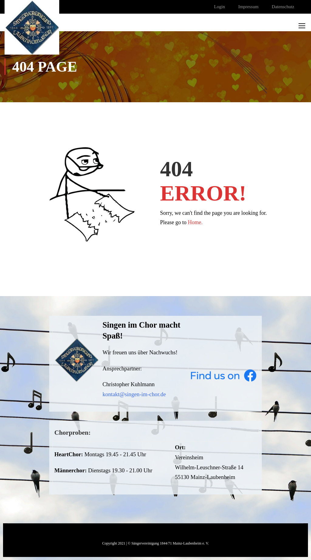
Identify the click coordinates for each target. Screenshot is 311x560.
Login (219, 6)
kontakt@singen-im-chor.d (133, 394)
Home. (195, 222)
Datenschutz (283, 6)
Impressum (248, 6)
